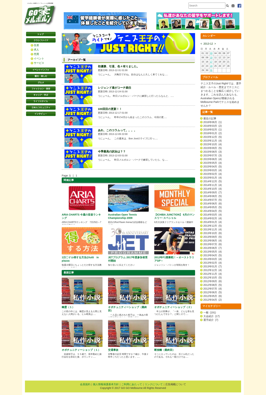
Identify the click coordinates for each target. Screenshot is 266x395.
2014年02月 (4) (212, 218)
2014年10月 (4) (212, 188)
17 (211, 61)
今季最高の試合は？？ (112, 151)
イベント (39, 58)
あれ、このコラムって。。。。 (117, 130)
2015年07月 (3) (212, 155)
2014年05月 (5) (212, 207)
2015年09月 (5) (212, 148)
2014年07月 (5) (212, 199)
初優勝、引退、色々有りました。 (118, 66)
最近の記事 (209, 118)
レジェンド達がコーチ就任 (114, 87)
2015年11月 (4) (212, 140)
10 (211, 57)
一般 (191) (209, 312)
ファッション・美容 (41, 88)
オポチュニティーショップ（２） (173, 307)
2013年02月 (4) (212, 262)
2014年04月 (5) (212, 210)
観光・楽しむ (41, 76)
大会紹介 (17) (211, 316)
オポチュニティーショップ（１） (81, 349)
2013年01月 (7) (212, 266)
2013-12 (208, 43)
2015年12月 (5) (212, 136)
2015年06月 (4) (212, 159)
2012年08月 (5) (212, 284)
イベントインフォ (41, 70)
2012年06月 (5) (212, 292)
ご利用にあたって (131, 384)
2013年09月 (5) (212, 236)
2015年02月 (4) (212, 173)
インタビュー (41, 114)
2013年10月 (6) (212, 233)
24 (211, 66)
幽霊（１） (68, 307)
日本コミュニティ (41, 107)
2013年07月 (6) (212, 244)
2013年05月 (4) (212, 251)
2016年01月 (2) (212, 133)
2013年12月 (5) (212, 225)
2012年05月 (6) (212, 296)
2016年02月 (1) (212, 129)
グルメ (41, 82)
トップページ (41, 34)
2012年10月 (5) (212, 277)
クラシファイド (41, 40)
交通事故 (113, 349)
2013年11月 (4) (212, 229)
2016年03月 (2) (212, 125)
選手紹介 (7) (210, 319)
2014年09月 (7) (212, 192)
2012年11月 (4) (212, 273)
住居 (36, 45)
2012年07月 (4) (212, 288)
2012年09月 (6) (212, 281)
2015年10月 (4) (212, 144)
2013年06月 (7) (212, 247)
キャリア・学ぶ (41, 95)
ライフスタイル (41, 101)
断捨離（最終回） (164, 349)
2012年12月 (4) (212, 270)
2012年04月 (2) (212, 299)
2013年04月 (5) (212, 255)
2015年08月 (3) (212, 151)
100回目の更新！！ (110, 108)
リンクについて (154, 384)
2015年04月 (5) (212, 166)
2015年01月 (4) (212, 177)
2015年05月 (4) (212, 162)
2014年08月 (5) (212, 196)
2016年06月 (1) (212, 122)
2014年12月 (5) (212, 181)
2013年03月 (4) (212, 259)
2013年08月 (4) (212, 240)
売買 (36, 54)
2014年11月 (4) (212, 185)
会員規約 (85, 384)
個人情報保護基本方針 (106, 384)
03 (211, 53)
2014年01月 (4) (212, 222)
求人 (36, 49)
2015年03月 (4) (212, 170)
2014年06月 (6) (212, 203)
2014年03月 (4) (212, 214)
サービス (39, 62)
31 (211, 70)
